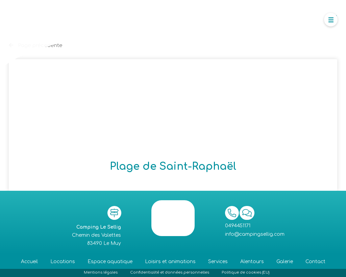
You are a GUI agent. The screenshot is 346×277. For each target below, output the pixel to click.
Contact (315, 261)
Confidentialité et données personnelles (169, 272)
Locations (62, 261)
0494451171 (237, 225)
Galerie (284, 261)
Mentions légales (101, 272)
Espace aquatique (110, 261)
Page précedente (36, 45)
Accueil (29, 261)
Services (218, 261)
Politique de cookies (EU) (245, 272)
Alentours (252, 261)
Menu (332, 16)
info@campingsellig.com (255, 234)
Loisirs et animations (170, 261)
